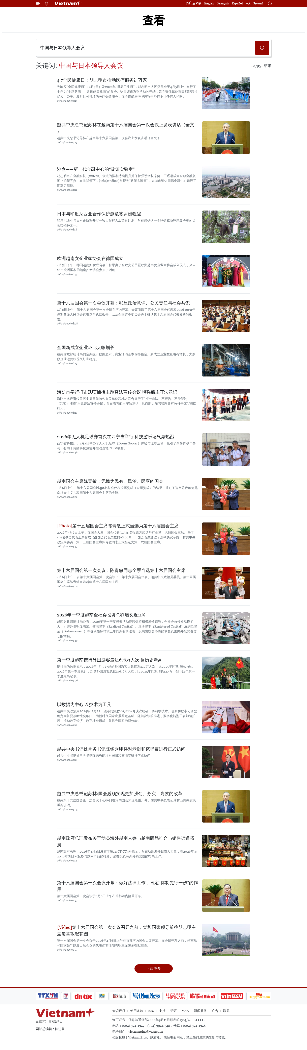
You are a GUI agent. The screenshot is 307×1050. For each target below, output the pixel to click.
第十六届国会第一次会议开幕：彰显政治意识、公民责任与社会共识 (123, 303)
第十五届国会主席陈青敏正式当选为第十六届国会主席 (118, 525)
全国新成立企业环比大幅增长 (86, 347)
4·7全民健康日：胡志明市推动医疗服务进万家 (102, 80)
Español (237, 3)
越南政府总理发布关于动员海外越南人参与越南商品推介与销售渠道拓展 (125, 841)
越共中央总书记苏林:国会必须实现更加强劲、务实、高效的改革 (119, 793)
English (209, 3)
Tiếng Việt (193, 3)
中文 (248, 3)
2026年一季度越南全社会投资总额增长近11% (101, 614)
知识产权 (118, 1011)
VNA (185, 1011)
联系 (226, 1011)
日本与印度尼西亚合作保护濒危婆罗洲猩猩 (99, 213)
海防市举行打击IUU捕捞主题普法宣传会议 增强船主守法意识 (117, 392)
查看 (153, 20)
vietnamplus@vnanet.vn (145, 1031)
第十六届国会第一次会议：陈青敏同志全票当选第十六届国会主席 (121, 570)
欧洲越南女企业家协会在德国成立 (90, 258)
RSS (151, 1011)
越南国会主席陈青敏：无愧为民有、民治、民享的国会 (110, 481)
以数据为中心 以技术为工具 (84, 704)
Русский (258, 3)
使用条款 (136, 1011)
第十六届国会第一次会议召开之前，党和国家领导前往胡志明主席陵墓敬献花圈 (126, 930)
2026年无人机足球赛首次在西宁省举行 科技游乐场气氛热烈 (115, 436)
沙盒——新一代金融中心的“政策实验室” (96, 169)
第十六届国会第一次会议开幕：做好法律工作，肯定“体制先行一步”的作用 (127, 886)
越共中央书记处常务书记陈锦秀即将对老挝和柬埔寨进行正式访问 (121, 749)
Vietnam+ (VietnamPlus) (68, 3)
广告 (215, 1011)
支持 (162, 1011)
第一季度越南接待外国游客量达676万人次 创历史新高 (109, 659)
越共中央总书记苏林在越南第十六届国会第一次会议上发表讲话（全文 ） (125, 128)
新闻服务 (200, 1011)
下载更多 (153, 968)
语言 (174, 1011)
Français (223, 3)
